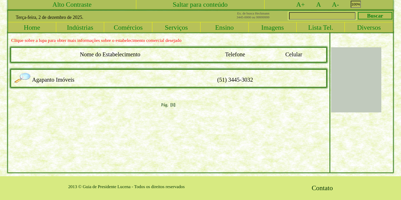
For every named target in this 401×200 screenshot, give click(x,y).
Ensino (224, 27)
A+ (305, 4)
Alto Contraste (71, 4)
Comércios (128, 27)
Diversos (369, 27)
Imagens (272, 27)
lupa (23, 75)
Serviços (176, 27)
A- (340, 4)
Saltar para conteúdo (200, 4)
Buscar (375, 16)
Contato (322, 188)
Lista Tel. (320, 27)
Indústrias (80, 27)
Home (32, 27)
